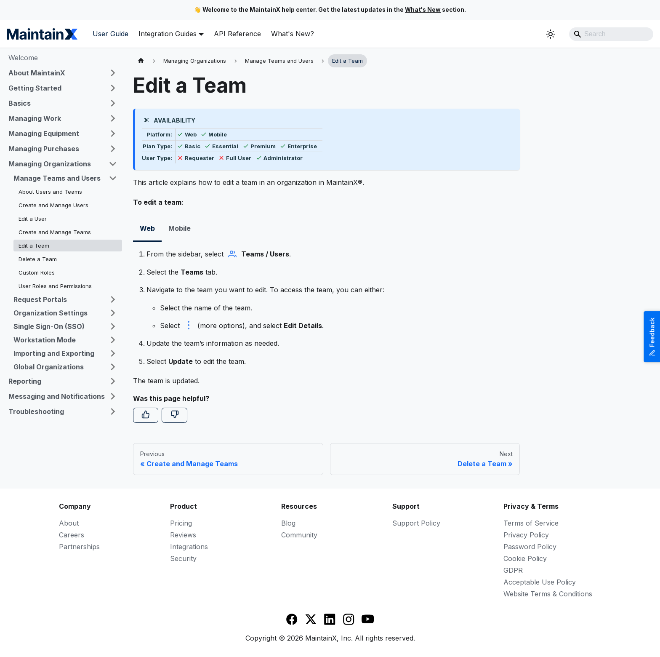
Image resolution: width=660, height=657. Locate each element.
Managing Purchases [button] (43, 148)
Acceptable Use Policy (539, 582)
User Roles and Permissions (55, 286)
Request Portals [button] (40, 299)
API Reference (237, 33)
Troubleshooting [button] (36, 411)
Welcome (23, 57)
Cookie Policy (525, 558)
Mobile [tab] (179, 228)
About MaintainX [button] (36, 73)
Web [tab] (147, 228)
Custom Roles (37, 272)
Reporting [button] (24, 381)
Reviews (183, 535)
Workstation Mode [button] (44, 340)
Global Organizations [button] (48, 367)
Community (299, 535)
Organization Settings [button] (50, 313)
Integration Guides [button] (167, 33)
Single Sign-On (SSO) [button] (49, 326)
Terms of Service (531, 523)
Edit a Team (34, 245)
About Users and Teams (50, 191)
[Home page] (141, 60)
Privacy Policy (526, 535)
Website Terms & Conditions (547, 594)
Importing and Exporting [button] (53, 353)
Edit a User (33, 218)
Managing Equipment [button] (43, 133)
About (69, 523)
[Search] (611, 34)
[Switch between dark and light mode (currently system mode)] (550, 34)
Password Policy (529, 546)
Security (183, 558)
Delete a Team (38, 259)
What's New (423, 9)
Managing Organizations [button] (49, 164)
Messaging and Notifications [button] (56, 396)
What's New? (292, 33)
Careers (71, 535)
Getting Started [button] (34, 88)
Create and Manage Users (53, 205)
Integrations (189, 546)
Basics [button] (19, 103)
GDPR (513, 570)
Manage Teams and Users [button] (57, 178)
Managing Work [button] (34, 118)
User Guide (110, 33)
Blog (288, 523)
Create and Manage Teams (55, 232)
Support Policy (416, 523)
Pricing (181, 523)
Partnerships (79, 546)
